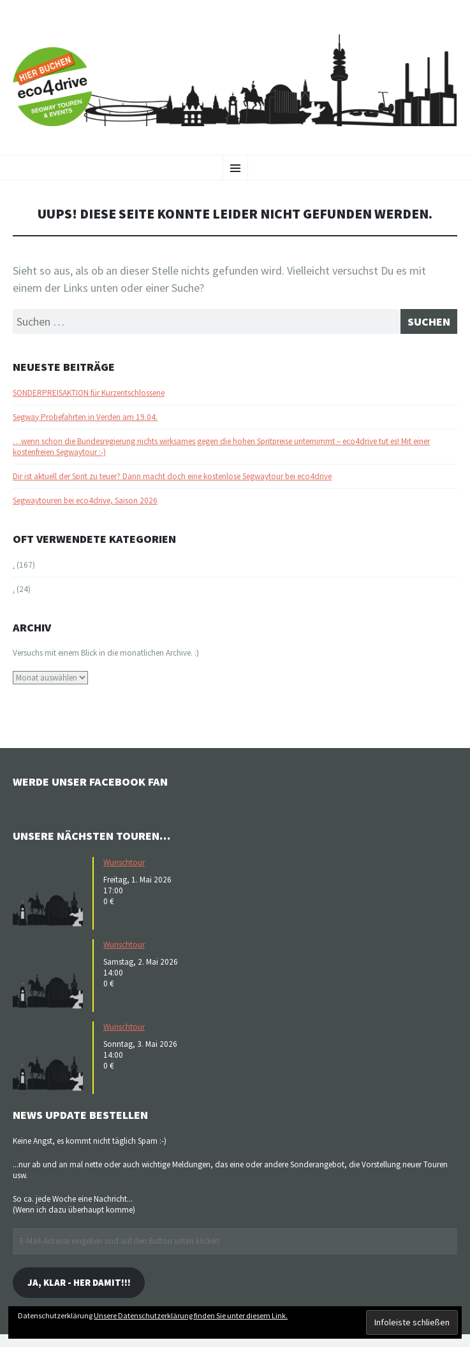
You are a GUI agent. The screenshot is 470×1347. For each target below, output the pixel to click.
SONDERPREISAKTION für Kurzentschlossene (89, 392)
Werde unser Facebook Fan (90, 781)
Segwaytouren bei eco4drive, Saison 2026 (85, 500)
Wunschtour (124, 862)
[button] (51, 892)
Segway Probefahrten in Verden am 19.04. (85, 417)
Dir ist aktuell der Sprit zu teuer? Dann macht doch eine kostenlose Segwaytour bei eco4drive (172, 476)
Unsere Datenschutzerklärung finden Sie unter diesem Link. (191, 1315)
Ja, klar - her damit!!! (79, 1282)
